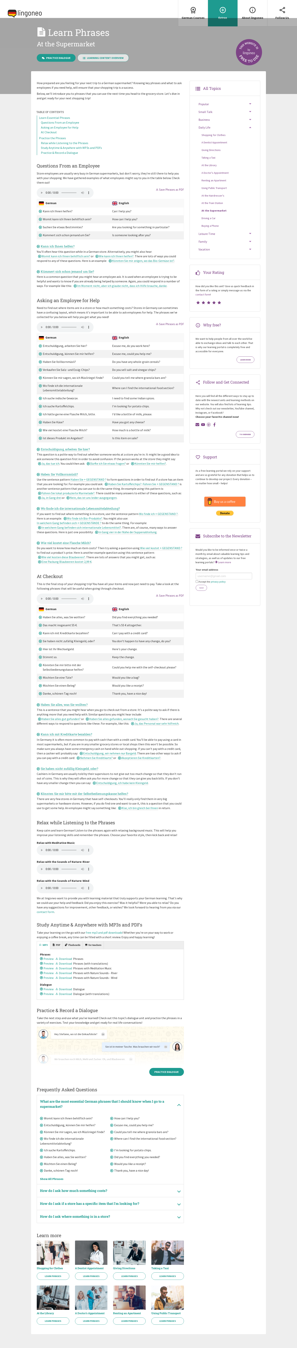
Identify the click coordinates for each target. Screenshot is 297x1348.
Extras (223, 10)
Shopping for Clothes (50, 1277)
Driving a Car (209, 226)
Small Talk (205, 120)
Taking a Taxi (160, 1277)
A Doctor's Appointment (90, 1322)
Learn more (245, 368)
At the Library (45, 1322)
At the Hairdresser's (213, 204)
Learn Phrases (53, 1285)
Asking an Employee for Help (59, 136)
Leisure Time (207, 242)
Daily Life (204, 136)
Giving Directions (124, 1277)
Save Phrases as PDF (170, 198)
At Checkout (49, 141)
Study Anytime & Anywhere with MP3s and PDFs (71, 156)
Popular (204, 112)
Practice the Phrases (52, 146)
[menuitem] (193, 13)
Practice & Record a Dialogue (59, 161)
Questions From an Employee (60, 131)
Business (204, 128)
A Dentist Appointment (89, 1277)
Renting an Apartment (127, 1322)
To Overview (245, 443)
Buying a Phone (210, 234)
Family (203, 250)
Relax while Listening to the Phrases (64, 151)
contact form (45, 920)
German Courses (193, 10)
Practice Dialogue (56, 66)
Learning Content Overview (103, 66)
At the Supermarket (214, 219)
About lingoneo (252, 10)
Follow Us (282, 10)
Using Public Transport (166, 1322)
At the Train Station (212, 211)
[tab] (43, 954)
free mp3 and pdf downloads (104, 941)
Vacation (204, 258)
